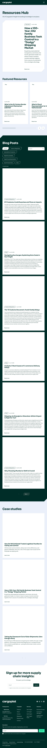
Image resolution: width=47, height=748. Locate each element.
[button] (39, 128)
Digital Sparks (7, 745)
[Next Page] (26, 494)
